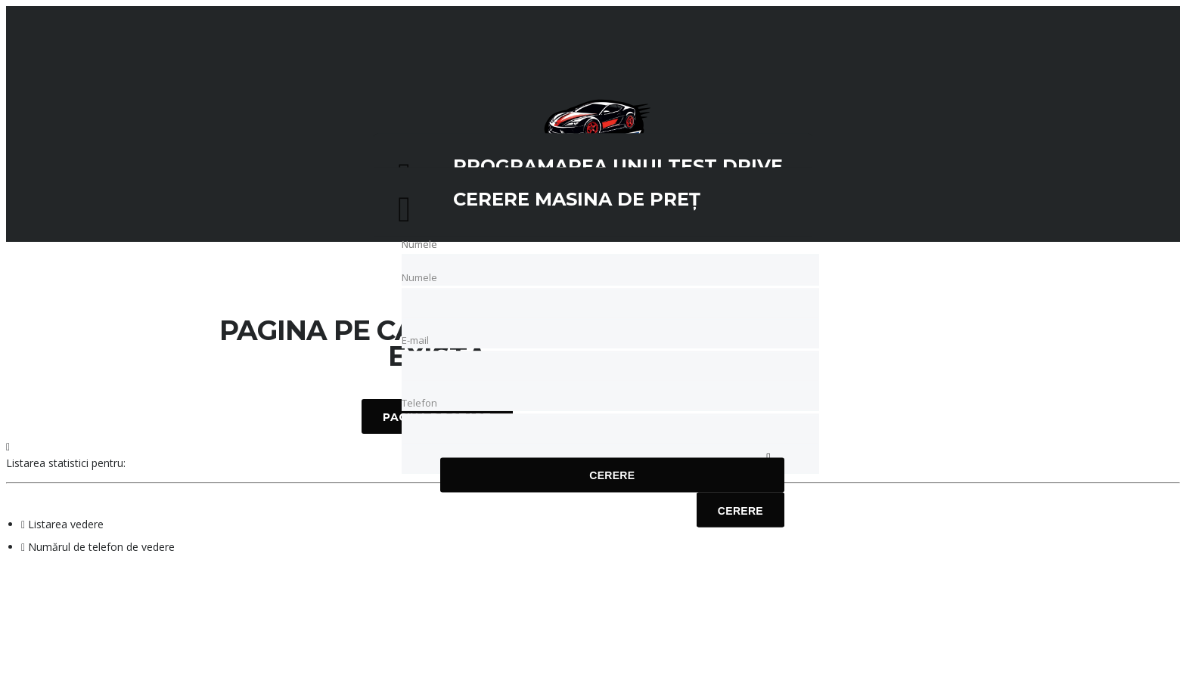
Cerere (612, 480)
